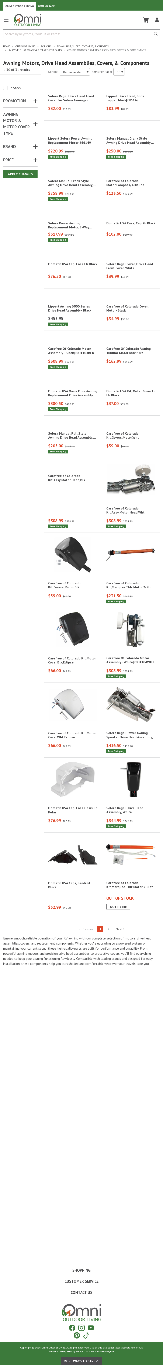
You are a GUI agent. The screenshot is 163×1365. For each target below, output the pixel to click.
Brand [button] (9, 146)
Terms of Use (57, 1351)
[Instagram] (81, 1328)
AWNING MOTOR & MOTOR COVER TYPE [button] (16, 123)
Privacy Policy (75, 1351)
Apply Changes (20, 174)
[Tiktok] (86, 1335)
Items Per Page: (102, 72)
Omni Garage (46, 6)
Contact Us (81, 1292)
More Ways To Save (81, 1361)
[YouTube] (91, 1328)
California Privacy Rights (99, 1351)
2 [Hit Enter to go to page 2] (108, 1222)
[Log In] (157, 20)
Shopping (81, 1270)
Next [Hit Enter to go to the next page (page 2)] (120, 1222)
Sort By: (53, 72)
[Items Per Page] (119, 72)
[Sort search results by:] (75, 72)
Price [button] (8, 160)
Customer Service (81, 1281)
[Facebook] (72, 1328)
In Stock (15, 88)
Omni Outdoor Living (19, 6)
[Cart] (146, 20)
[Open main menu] (6, 21)
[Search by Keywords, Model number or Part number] (78, 34)
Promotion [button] (14, 101)
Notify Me (118, 1199)
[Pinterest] (77, 1335)
